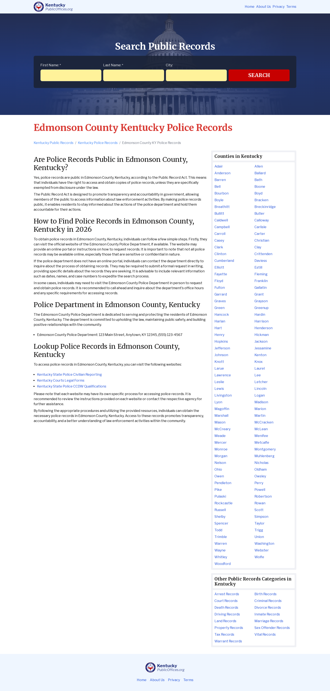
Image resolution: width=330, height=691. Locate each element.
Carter (259, 234)
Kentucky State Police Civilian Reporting (69, 375)
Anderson (222, 173)
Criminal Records (268, 601)
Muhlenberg (264, 456)
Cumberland (224, 261)
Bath (258, 180)
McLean (261, 429)
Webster (261, 550)
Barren (220, 180)
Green (219, 308)
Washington (264, 544)
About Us (263, 7)
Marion (260, 409)
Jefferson (222, 348)
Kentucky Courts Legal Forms (60, 380)
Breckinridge (265, 207)
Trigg (258, 530)
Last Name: (113, 65)
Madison (261, 402)
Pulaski (220, 496)
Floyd (218, 281)
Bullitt (219, 214)
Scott (258, 510)
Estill (258, 267)
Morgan (220, 456)
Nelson (220, 463)
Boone (259, 187)
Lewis (219, 389)
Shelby (219, 517)
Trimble (220, 537)
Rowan (259, 503)
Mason (219, 422)
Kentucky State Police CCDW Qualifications (71, 386)
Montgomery (265, 449)
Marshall (221, 416)
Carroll (219, 234)
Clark (218, 247)
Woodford (222, 564)
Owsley (260, 476)
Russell (220, 510)
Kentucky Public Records (53, 143)
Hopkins (221, 342)
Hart (218, 328)
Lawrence (222, 375)
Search (259, 75)
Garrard (220, 294)
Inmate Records (267, 614)
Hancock (221, 315)
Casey (219, 240)
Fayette (220, 274)
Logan (259, 395)
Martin (259, 416)
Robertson (263, 496)
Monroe (221, 449)
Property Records (228, 628)
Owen (219, 476)
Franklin (261, 281)
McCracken (263, 422)
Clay (257, 247)
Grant (259, 294)
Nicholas (261, 463)
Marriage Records (268, 621)
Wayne (220, 550)
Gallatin (260, 288)
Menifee (261, 436)
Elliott (219, 267)
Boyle (219, 200)
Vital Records (265, 634)
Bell (217, 187)
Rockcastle (223, 503)
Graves (220, 301)
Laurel (259, 368)
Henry (219, 335)
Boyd (258, 193)
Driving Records (227, 614)
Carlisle (260, 227)
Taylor (259, 523)
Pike (218, 490)
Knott (219, 362)
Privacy (279, 7)
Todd (218, 530)
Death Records (226, 608)
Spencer (221, 523)
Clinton (220, 254)
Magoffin (221, 409)
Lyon (218, 402)
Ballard (260, 173)
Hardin (259, 315)
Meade (220, 436)
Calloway (261, 220)
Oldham (260, 469)
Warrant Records (228, 641)
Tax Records (224, 634)
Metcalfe (261, 443)
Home (249, 7)
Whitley (220, 557)
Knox (258, 362)
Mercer (220, 443)
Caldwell (221, 220)
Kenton (260, 355)
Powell (259, 490)
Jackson (260, 342)
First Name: (50, 65)
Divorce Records (267, 608)
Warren (220, 544)
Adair (218, 166)
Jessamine (262, 348)
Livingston (223, 395)
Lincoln (260, 389)
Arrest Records (226, 594)
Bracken (261, 200)
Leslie (219, 382)
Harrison (261, 321)
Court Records (226, 601)
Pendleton (222, 483)
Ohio (218, 469)
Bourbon (221, 193)
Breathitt (222, 207)
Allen (258, 166)
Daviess (260, 261)
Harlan (219, 321)
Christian (261, 240)
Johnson (221, 355)
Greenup (261, 308)
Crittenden (263, 254)
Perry (258, 483)
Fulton (219, 288)
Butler (259, 214)
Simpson (261, 517)
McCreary (222, 429)
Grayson (261, 301)
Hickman (261, 335)
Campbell (222, 227)
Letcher (261, 382)
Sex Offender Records (272, 628)
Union (259, 537)
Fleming (260, 274)
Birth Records (265, 594)
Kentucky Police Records (98, 143)
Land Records (225, 621)
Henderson (263, 328)
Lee (257, 375)
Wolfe (259, 557)
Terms (291, 7)
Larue (219, 368)
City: (169, 65)
